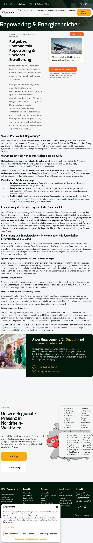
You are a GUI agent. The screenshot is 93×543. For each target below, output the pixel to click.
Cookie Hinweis (19, 539)
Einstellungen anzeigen (48, 534)
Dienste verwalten (10, 527)
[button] (57, 507)
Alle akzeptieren (11, 534)
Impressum (43, 539)
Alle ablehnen (28, 534)
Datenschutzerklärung (32, 539)
